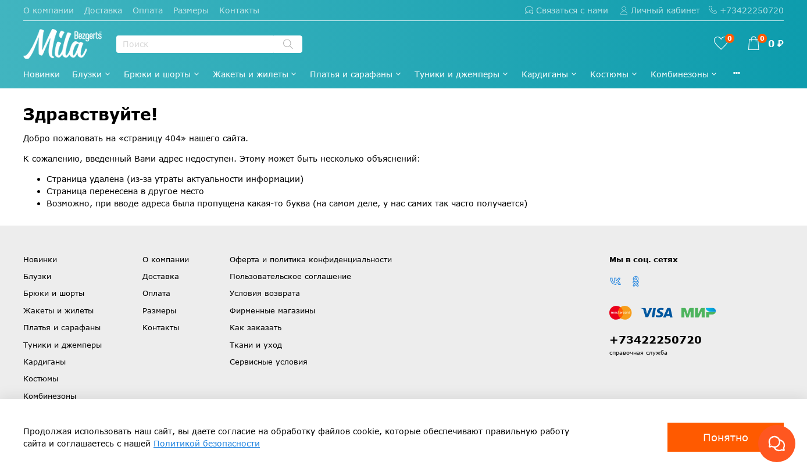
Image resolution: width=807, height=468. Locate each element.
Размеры (191, 10)
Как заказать (255, 327)
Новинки (41, 74)
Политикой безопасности (206, 443)
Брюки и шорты (162, 74)
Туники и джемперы (462, 74)
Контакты (239, 10)
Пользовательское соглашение (290, 276)
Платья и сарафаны (356, 74)
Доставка (103, 10)
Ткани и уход (256, 344)
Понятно (725, 437)
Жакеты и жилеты (255, 74)
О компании (48, 10)
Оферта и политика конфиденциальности (311, 259)
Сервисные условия (269, 361)
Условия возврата (265, 293)
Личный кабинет (660, 10)
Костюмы (614, 74)
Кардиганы (550, 74)
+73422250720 (746, 10)
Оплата (148, 10)
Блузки (92, 74)
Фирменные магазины (272, 310)
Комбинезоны (685, 74)
